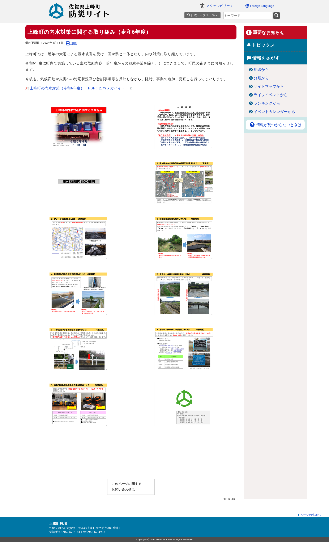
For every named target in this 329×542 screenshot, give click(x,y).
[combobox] (247, 15)
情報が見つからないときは (275, 125)
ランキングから (267, 103)
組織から (261, 70)
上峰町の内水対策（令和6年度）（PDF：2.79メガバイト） (78, 88)
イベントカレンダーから (274, 112)
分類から (261, 78)
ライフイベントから (271, 95)
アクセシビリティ (219, 6)
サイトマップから (269, 86)
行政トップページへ (201, 15)
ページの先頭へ (310, 514)
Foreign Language (259, 6)
